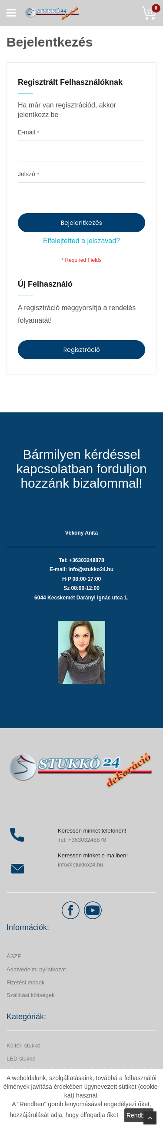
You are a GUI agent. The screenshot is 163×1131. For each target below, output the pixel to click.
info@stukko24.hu (80, 864)
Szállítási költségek (31, 995)
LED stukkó (21, 1058)
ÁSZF (14, 956)
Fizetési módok (25, 982)
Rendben (138, 1115)
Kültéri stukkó (23, 1045)
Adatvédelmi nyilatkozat (36, 969)
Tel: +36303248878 (82, 840)
